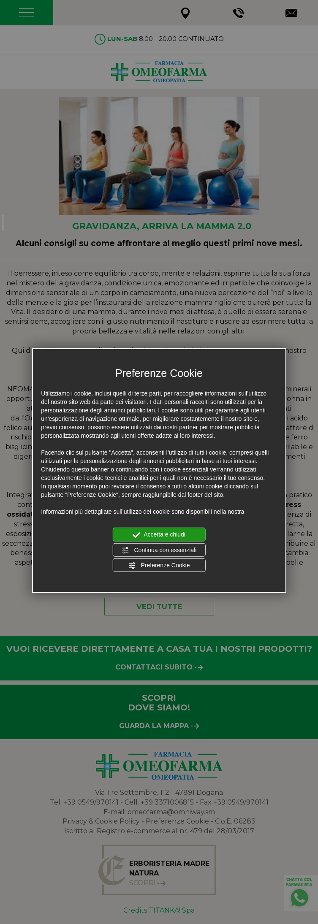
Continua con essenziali (159, 550)
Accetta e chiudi (159, 535)
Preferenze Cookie (159, 565)
